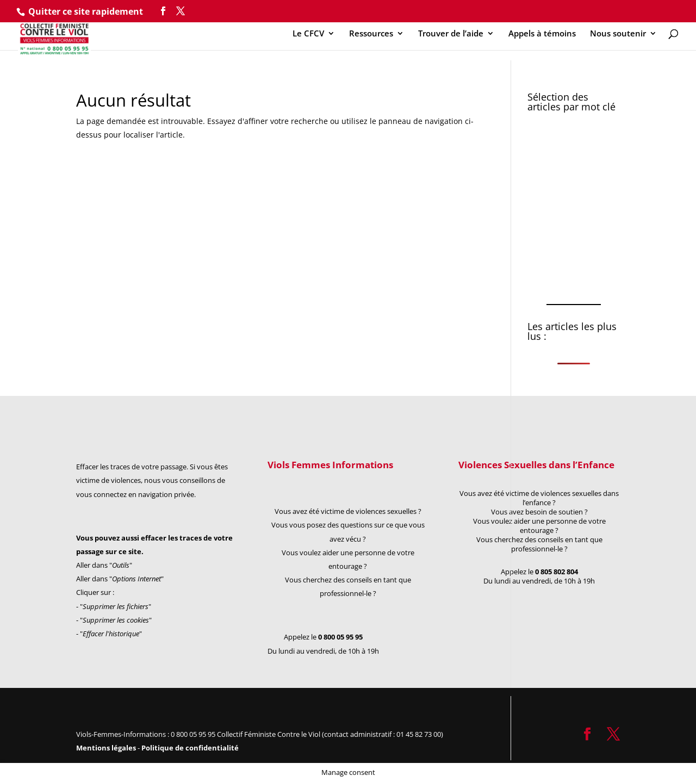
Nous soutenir (618, 34)
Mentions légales (107, 748)
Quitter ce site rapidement (85, 11)
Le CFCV (308, 34)
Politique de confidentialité (190, 748)
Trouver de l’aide (450, 34)
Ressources (371, 34)
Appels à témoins (542, 34)
